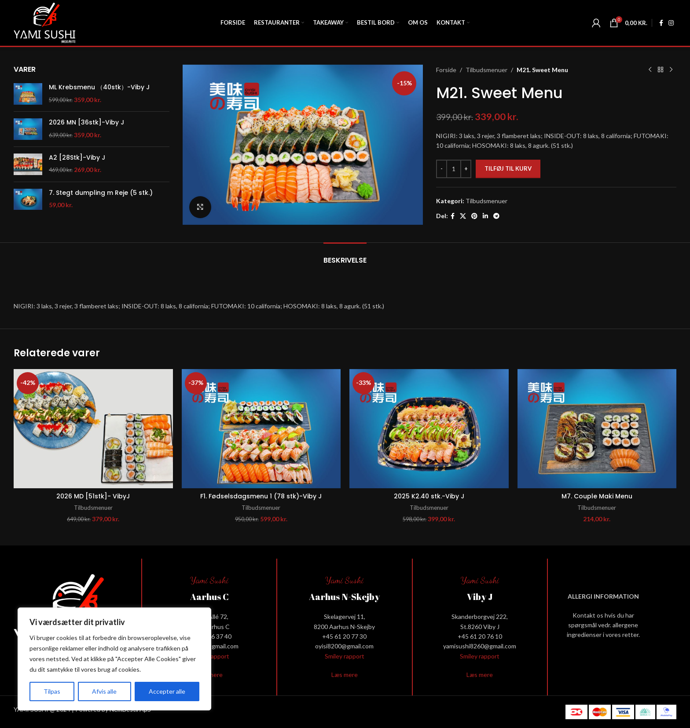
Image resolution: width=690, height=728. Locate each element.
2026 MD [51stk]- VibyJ (93, 496)
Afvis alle (104, 691)
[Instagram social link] (671, 23)
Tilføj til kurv (508, 168)
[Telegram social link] (496, 216)
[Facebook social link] (661, 23)
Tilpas (52, 691)
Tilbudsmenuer (486, 69)
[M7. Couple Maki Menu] (597, 428)
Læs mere (344, 674)
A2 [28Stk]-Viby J (77, 158)
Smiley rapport (344, 656)
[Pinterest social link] (474, 216)
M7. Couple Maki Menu (597, 496)
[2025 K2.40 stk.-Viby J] (429, 428)
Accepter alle (167, 691)
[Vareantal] (453, 169)
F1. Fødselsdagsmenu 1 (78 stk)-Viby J (261, 496)
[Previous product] (650, 70)
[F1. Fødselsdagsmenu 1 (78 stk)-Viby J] (261, 428)
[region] (114, 658)
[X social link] (463, 216)
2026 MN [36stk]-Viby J (86, 122)
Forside (446, 69)
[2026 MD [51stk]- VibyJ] (93, 428)
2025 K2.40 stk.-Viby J (429, 496)
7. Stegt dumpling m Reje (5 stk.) (101, 193)
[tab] (345, 255)
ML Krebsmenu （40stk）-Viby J (99, 87)
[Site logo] (44, 22)
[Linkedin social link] (485, 216)
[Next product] (671, 70)
